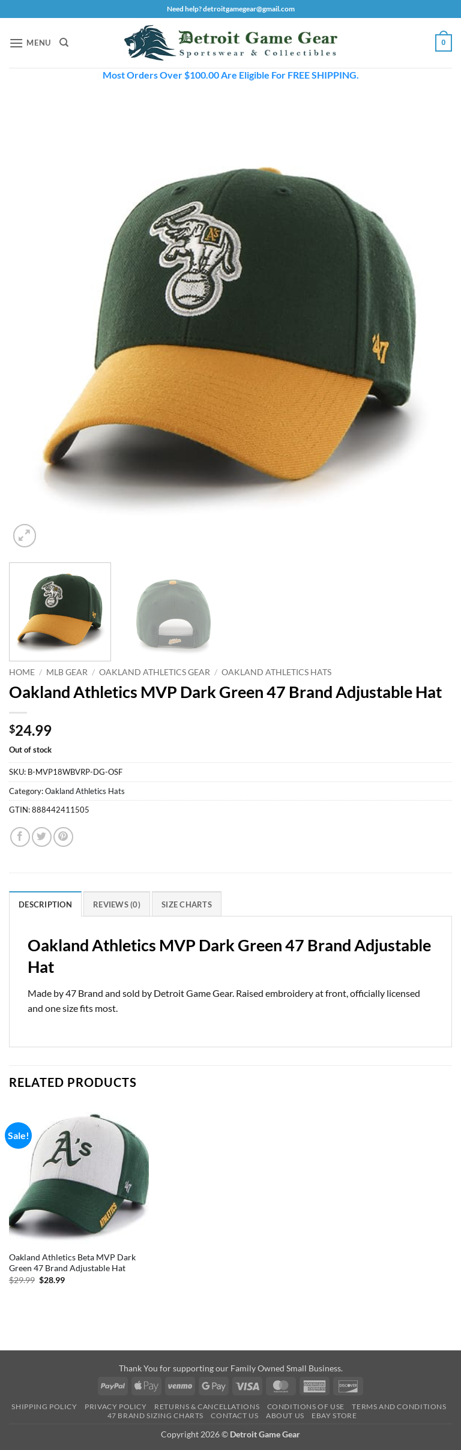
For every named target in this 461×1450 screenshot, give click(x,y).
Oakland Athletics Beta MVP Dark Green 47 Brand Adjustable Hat (72, 1263)
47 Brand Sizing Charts (155, 1415)
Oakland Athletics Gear (154, 672)
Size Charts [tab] (186, 904)
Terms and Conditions (399, 1406)
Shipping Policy (44, 1406)
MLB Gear (67, 672)
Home (22, 672)
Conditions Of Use (306, 1406)
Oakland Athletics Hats (276, 672)
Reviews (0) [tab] (116, 904)
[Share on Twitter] (42, 837)
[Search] (63, 42)
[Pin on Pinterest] (63, 837)
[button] (30, 43)
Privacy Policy (116, 1406)
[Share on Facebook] (20, 837)
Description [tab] (45, 904)
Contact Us (234, 1415)
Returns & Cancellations (206, 1406)
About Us (285, 1415)
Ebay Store (334, 1415)
